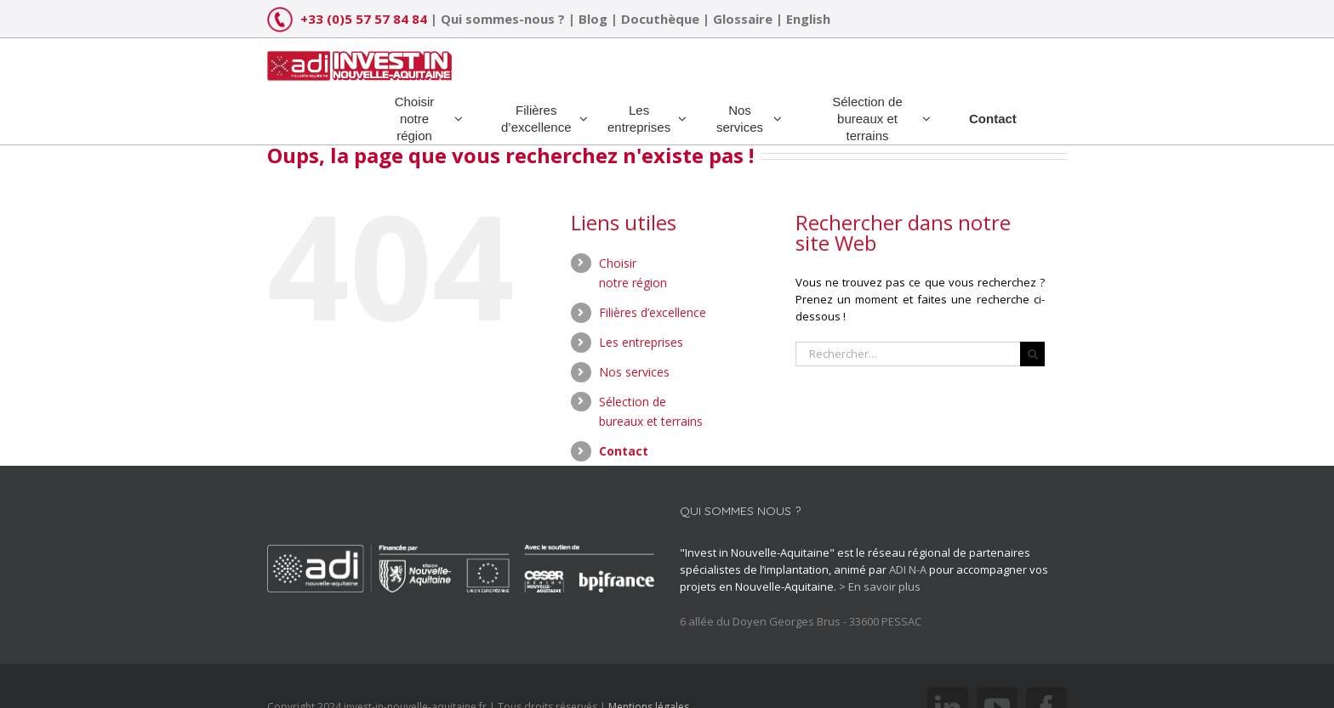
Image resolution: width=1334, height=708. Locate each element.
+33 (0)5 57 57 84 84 (363, 18)
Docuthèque (660, 18)
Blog (593, 18)
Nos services (634, 372)
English (808, 18)
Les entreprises (641, 342)
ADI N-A (907, 569)
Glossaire (742, 18)
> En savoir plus (880, 586)
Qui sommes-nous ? (503, 18)
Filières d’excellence (652, 312)
